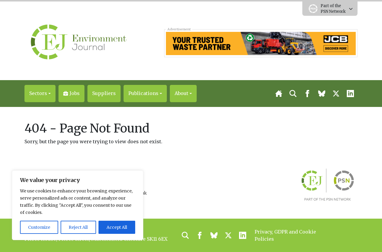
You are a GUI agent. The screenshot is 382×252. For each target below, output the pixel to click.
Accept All (117, 227)
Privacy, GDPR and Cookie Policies (285, 235)
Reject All (78, 227)
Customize (39, 227)
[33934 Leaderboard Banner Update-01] (260, 43)
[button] (40, 93)
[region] (77, 205)
